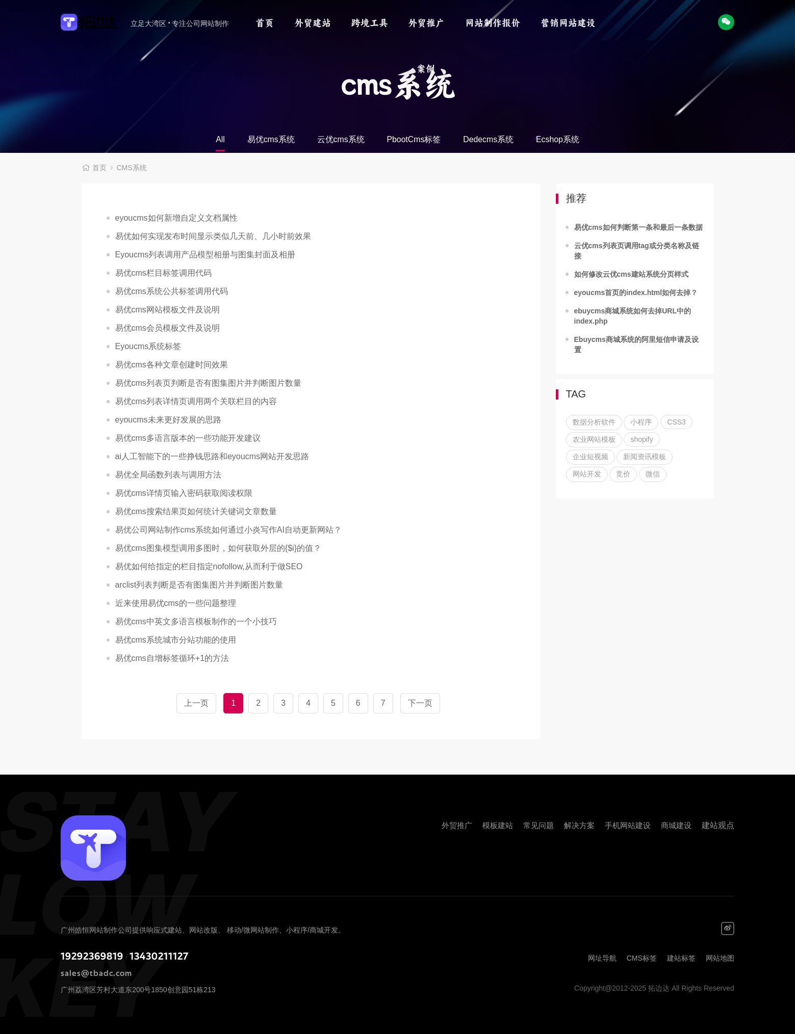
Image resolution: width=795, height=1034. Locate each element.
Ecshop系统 (558, 139)
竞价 (623, 474)
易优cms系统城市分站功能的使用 (175, 639)
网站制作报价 (492, 23)
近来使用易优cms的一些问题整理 (175, 603)
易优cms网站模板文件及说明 (167, 309)
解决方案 (579, 825)
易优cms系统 (270, 139)
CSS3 (676, 422)
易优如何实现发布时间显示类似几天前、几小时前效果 (213, 236)
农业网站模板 (594, 439)
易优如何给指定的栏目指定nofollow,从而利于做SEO (209, 566)
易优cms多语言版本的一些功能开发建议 (188, 438)
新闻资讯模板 (644, 457)
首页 (264, 23)
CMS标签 (642, 958)
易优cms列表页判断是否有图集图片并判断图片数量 (208, 383)
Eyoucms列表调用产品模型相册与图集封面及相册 (205, 254)
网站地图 (720, 958)
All (219, 139)
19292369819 (92, 956)
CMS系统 (132, 168)
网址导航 (602, 958)
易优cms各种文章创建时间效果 (171, 364)
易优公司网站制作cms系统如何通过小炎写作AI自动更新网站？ (228, 529)
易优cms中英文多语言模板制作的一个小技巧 (196, 621)
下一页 (420, 703)
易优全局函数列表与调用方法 (168, 474)
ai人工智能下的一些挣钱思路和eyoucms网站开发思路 (212, 456)
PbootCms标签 (414, 139)
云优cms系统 (340, 139)
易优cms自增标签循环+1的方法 (172, 658)
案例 (426, 68)
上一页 (196, 703)
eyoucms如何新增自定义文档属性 (176, 218)
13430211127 (159, 956)
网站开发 (587, 474)
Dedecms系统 (488, 139)
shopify (641, 439)
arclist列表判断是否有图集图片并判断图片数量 (199, 584)
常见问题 (538, 825)
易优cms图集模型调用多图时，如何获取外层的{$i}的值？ (218, 548)
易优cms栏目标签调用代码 (163, 273)
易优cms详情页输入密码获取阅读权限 (183, 493)
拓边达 (94, 23)
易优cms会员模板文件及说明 (167, 328)
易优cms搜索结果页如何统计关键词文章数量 (196, 511)
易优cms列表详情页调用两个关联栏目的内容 (196, 401)
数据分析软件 (594, 422)
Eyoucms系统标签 (148, 346)
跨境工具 (369, 23)
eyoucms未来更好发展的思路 (168, 419)
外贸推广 (426, 23)
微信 (653, 474)
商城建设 (676, 825)
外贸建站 (312, 23)
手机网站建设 (628, 825)
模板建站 (497, 825)
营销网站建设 (568, 23)
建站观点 (718, 825)
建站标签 (681, 958)
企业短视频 (590, 457)
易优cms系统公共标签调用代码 (171, 291)
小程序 (641, 422)
